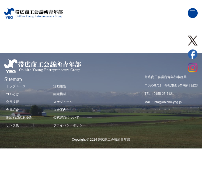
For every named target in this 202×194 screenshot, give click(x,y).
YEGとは (12, 94)
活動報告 (59, 86)
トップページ (15, 86)
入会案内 (59, 110)
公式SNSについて (66, 117)
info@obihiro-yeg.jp (168, 102)
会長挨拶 (12, 102)
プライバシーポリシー (69, 125)
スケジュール (63, 102)
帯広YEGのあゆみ (19, 117)
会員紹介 (12, 110)
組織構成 (59, 94)
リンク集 (12, 125)
